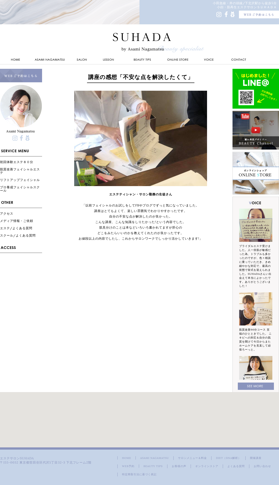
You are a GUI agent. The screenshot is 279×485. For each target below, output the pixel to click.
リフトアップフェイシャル (20, 180)
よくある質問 (236, 466)
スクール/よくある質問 (18, 235)
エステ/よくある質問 (16, 228)
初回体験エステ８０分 (16, 162)
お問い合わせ (262, 466)
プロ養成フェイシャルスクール (20, 188)
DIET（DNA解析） (228, 458)
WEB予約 (128, 466)
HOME (126, 458)
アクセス (6, 213)
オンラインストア (206, 466)
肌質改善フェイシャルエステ (20, 170)
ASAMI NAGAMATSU (154, 458)
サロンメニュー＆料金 (192, 458)
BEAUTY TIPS (153, 466)
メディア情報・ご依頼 (16, 221)
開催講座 (256, 458)
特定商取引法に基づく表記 (139, 474)
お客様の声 (179, 466)
